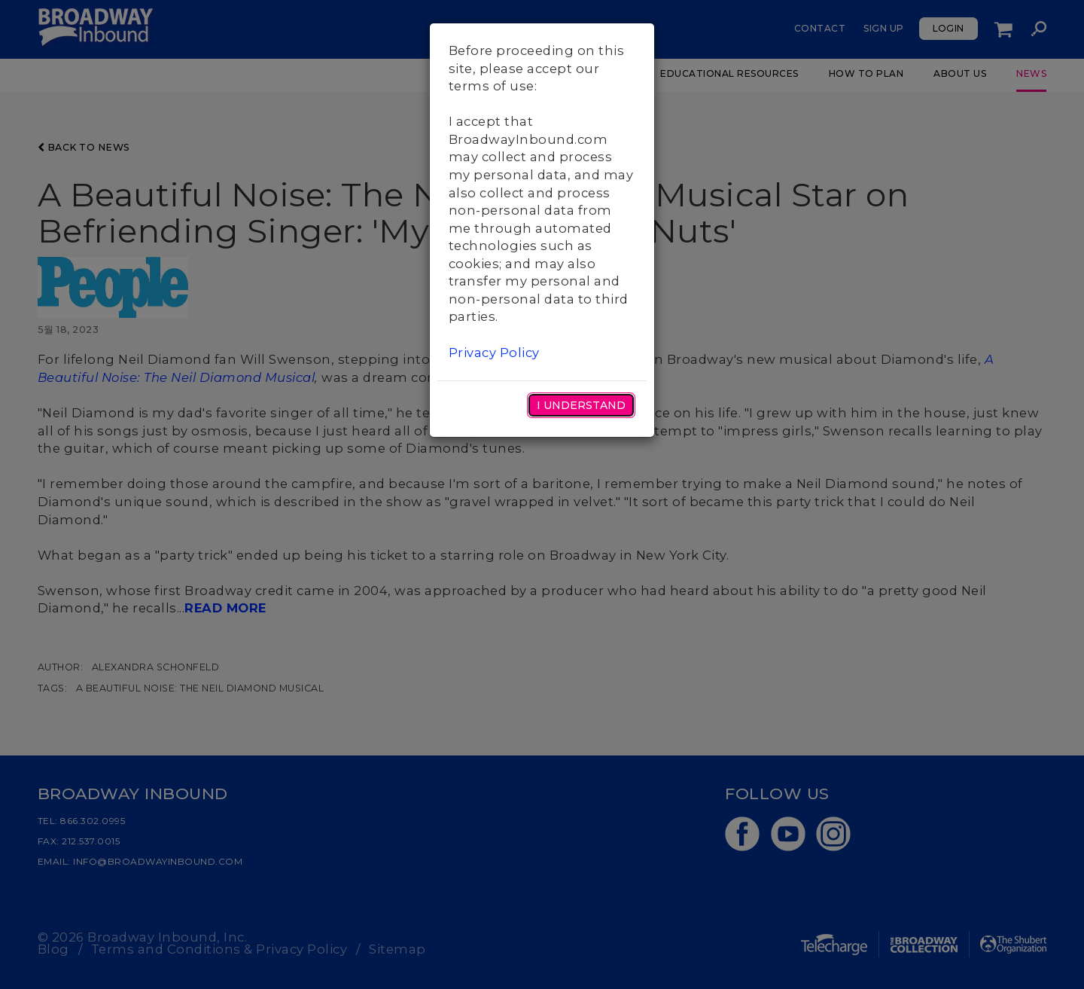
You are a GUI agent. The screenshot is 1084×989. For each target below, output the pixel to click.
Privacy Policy (494, 352)
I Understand (581, 405)
